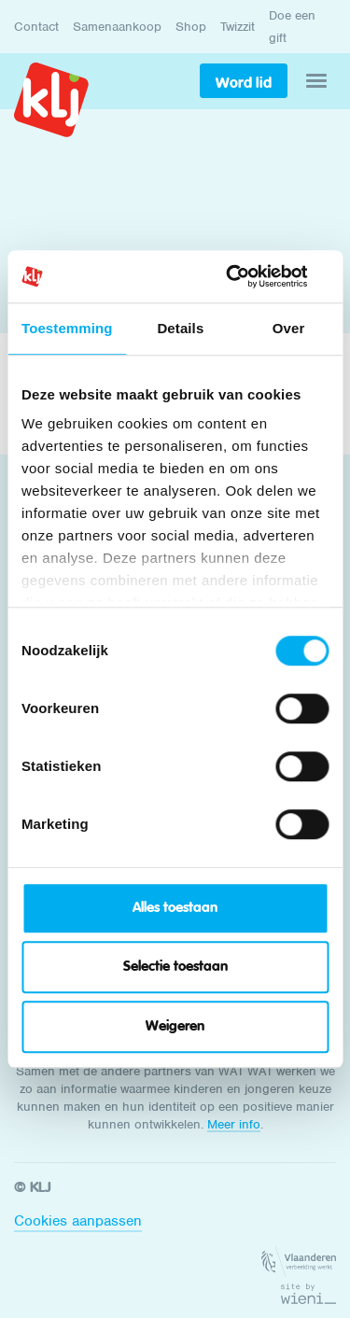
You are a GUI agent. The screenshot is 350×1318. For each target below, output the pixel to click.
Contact (36, 27)
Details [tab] (180, 328)
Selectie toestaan (175, 966)
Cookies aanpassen (78, 1221)
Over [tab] (289, 328)
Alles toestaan (175, 908)
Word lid (244, 82)
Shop (190, 27)
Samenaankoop (117, 27)
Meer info (233, 1124)
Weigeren (175, 1026)
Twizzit (237, 27)
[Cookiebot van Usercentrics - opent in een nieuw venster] (249, 276)
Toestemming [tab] (67, 328)
